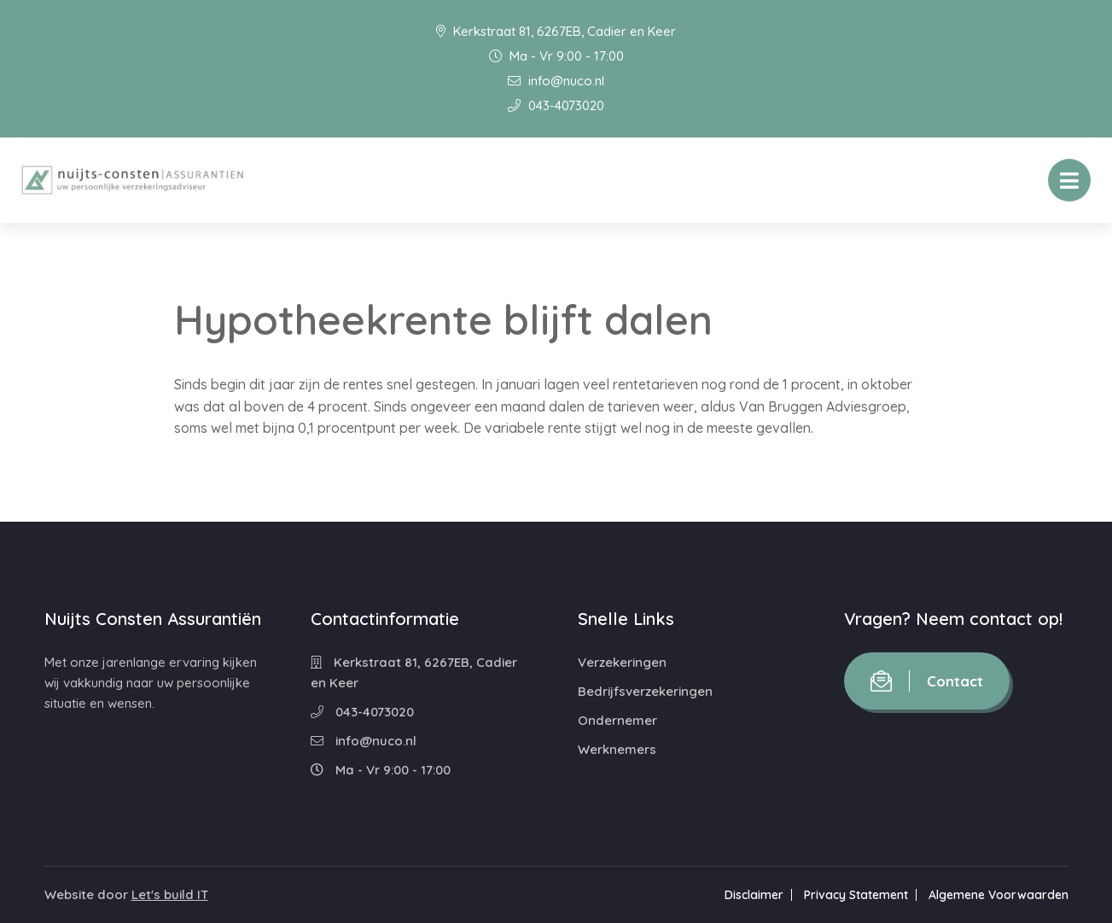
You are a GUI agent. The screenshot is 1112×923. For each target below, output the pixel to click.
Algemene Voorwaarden (998, 895)
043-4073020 (556, 105)
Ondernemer (617, 720)
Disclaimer (754, 895)
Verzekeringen (622, 662)
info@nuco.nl (556, 81)
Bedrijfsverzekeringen (645, 691)
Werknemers (617, 749)
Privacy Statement (856, 895)
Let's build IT (169, 894)
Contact (926, 681)
